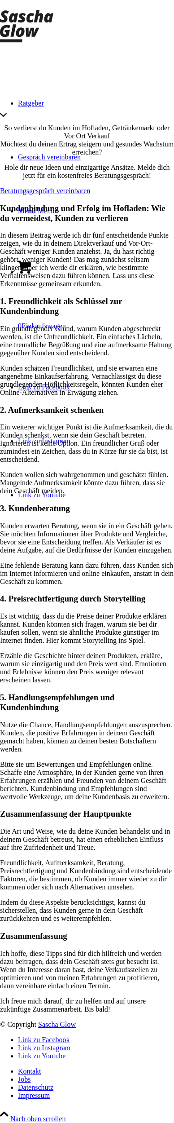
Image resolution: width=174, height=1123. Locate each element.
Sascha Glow (57, 1024)
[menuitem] (96, 1071)
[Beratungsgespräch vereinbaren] (45, 191)
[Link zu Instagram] (44, 1048)
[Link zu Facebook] (44, 1039)
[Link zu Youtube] (41, 1056)
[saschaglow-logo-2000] (35, 42)
